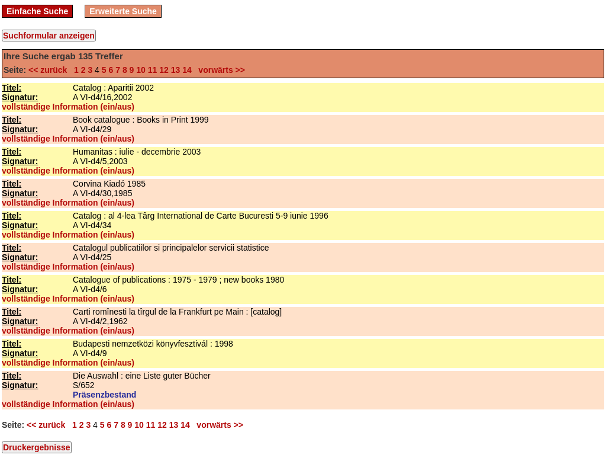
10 (141, 70)
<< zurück (50, 70)
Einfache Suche (37, 11)
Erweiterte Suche (123, 11)
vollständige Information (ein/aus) (68, 106)
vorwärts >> (219, 70)
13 (175, 70)
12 (164, 70)
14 (187, 70)
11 (152, 70)
